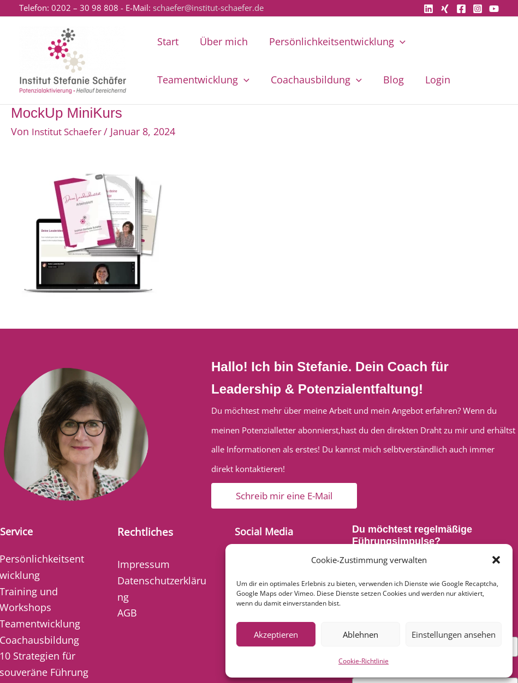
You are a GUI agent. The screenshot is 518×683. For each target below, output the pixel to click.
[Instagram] (478, 9)
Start (167, 41)
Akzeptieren (276, 634)
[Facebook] (461, 9)
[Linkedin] (428, 9)
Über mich (222, 41)
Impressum (143, 564)
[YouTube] (494, 9)
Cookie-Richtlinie (363, 661)
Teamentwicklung (203, 80)
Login (432, 79)
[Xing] (445, 9)
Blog (389, 79)
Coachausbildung (314, 80)
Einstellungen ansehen (454, 634)
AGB (127, 612)
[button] (496, 559)
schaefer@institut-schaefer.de (208, 7)
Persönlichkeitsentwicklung (333, 41)
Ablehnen (360, 634)
